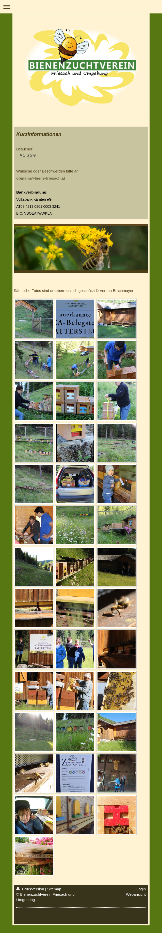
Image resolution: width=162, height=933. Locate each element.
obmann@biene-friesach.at (40, 178)
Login (141, 889)
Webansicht (136, 894)
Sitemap (54, 889)
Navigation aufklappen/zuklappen (81, 6)
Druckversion (30, 889)
